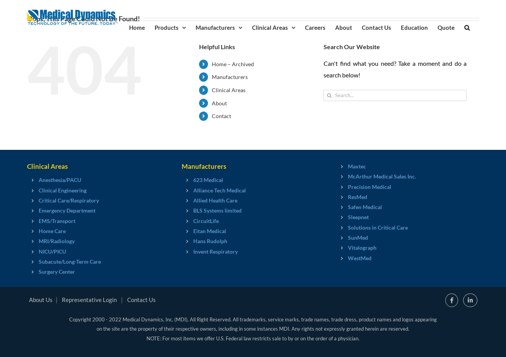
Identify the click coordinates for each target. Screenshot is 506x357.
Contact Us (141, 299)
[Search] (329, 95)
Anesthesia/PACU (60, 180)
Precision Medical (369, 187)
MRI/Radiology (57, 241)
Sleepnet (358, 217)
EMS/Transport (57, 221)
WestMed (359, 258)
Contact (221, 116)
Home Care (52, 231)
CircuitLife (206, 221)
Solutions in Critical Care (378, 227)
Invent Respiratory (215, 251)
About (219, 103)
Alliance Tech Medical (219, 190)
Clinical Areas (228, 90)
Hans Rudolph (210, 241)
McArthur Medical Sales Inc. (382, 176)
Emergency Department (67, 210)
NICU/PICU (52, 251)
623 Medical (208, 180)
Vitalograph (362, 247)
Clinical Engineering (63, 190)
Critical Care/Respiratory (69, 200)
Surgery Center (57, 271)
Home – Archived (233, 64)
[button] (467, 27)
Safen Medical (365, 207)
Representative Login (89, 299)
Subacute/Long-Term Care (70, 261)
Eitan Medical (209, 231)
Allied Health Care (215, 200)
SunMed (358, 237)
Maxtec (357, 166)
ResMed (357, 197)
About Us (41, 299)
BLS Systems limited (217, 210)
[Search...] (395, 95)
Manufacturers (230, 77)
